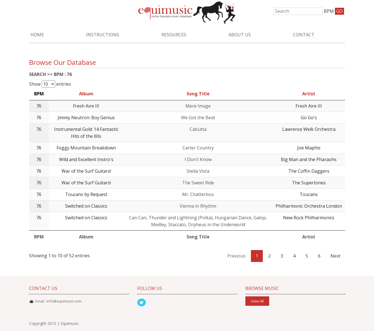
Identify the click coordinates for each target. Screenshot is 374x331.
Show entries (50, 84)
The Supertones (309, 183)
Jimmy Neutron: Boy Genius (86, 117)
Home (37, 35)
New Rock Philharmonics (308, 218)
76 (38, 106)
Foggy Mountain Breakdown (86, 148)
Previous (236, 256)
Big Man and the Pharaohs (309, 159)
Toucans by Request (86, 194)
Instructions (102, 35)
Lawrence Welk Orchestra (308, 129)
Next (335, 256)
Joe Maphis (308, 148)
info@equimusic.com (64, 301)
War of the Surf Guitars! (86, 171)
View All (257, 301)
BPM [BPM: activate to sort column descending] (39, 94)
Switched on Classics (86, 206)
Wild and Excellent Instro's (86, 159)
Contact (303, 35)
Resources (173, 35)
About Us (239, 35)
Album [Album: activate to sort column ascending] (86, 94)
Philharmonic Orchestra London (309, 206)
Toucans (309, 194)
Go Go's (309, 117)
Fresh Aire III (86, 106)
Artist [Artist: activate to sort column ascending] (308, 94)
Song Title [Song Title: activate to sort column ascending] (198, 94)
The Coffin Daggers (308, 171)
